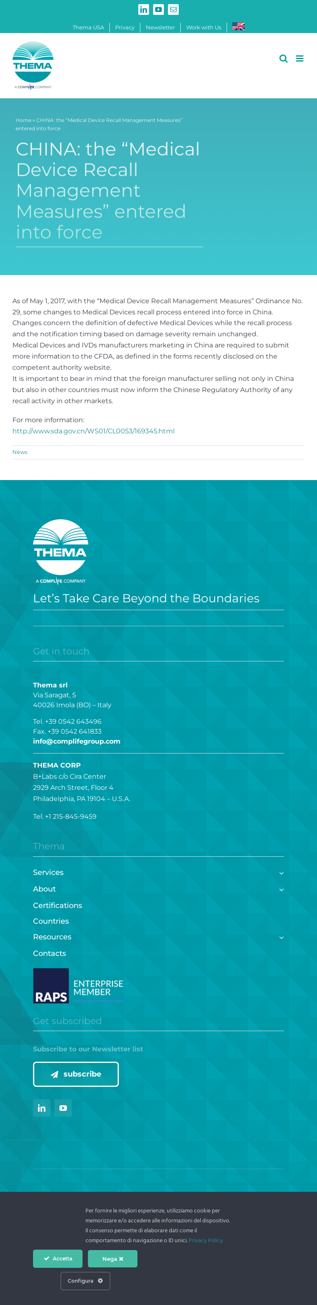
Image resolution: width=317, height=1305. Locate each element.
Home (23, 122)
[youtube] (63, 1108)
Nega (112, 1258)
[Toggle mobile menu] (300, 58)
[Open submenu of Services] (279, 872)
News (19, 452)
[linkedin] (41, 1108)
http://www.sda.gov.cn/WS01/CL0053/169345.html (93, 431)
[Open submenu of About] (279, 888)
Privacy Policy (206, 1241)
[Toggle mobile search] (283, 58)
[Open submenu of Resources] (279, 936)
